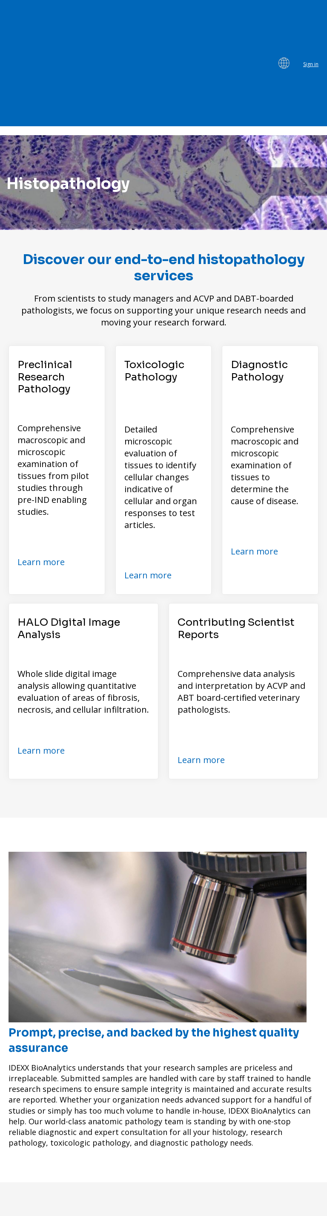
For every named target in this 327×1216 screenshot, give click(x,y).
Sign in (310, 13)
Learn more (41, 461)
